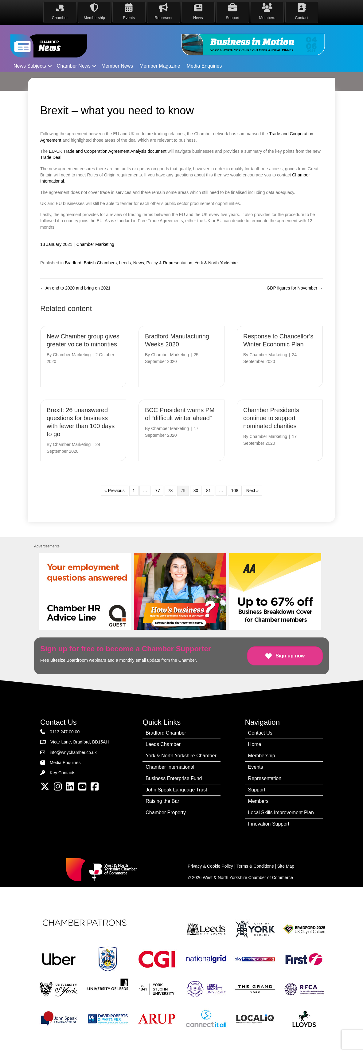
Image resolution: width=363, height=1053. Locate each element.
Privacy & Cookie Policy (210, 864)
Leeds (125, 261)
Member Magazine (159, 64)
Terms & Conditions (255, 864)
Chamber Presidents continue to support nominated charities (271, 416)
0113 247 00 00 (65, 730)
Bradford (73, 261)
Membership (261, 754)
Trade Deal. (52, 156)
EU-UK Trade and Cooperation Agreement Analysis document (107, 150)
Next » (252, 489)
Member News (117, 64)
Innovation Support (268, 822)
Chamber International (170, 765)
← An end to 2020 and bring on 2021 (75, 286)
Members (258, 800)
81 (208, 489)
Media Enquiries (204, 64)
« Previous (114, 489)
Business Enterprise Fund (174, 777)
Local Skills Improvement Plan (281, 811)
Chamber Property (166, 811)
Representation (265, 777)
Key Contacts (62, 771)
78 (170, 489)
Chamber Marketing (95, 243)
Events (255, 765)
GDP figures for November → (295, 286)
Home (254, 743)
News (138, 261)
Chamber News (74, 64)
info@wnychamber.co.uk (73, 750)
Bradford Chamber (166, 731)
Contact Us (260, 731)
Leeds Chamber (163, 743)
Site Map (285, 864)
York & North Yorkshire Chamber (181, 754)
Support (256, 788)
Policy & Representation (169, 261)
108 (234, 489)
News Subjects (30, 64)
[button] (49, 64)
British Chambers (100, 261)
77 (157, 489)
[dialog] (351, 1040)
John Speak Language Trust (176, 788)
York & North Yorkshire (216, 261)
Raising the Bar (162, 800)
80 (195, 489)
